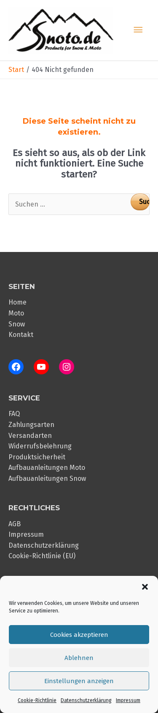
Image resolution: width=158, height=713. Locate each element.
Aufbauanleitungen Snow (47, 478)
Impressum (128, 700)
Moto (16, 313)
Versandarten (30, 436)
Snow (16, 324)
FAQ (14, 414)
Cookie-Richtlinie (37, 700)
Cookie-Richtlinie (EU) (41, 556)
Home (17, 302)
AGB (14, 524)
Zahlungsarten (31, 425)
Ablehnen (79, 658)
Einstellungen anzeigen (79, 681)
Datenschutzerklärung (86, 700)
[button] (145, 587)
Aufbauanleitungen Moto (46, 468)
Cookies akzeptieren (79, 635)
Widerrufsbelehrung (40, 446)
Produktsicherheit (36, 457)
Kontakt (20, 335)
